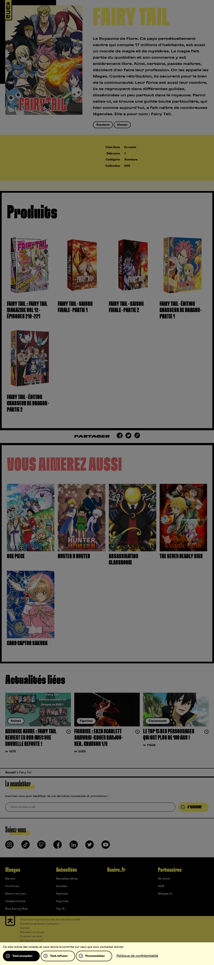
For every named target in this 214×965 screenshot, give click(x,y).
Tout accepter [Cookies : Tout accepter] (22, 956)
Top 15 (60, 908)
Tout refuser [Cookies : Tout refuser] (59, 956)
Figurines (62, 901)
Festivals (62, 893)
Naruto (10, 878)
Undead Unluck (15, 901)
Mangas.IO (165, 893)
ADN (161, 886)
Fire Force (12, 886)
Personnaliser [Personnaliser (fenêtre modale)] (95, 956)
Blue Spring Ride (16, 908)
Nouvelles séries (67, 878)
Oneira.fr (116, 870)
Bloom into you (15, 893)
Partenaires (170, 870)
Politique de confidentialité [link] (137, 955)
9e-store (164, 878)
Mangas (12, 870)
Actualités (66, 870)
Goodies (61, 886)
